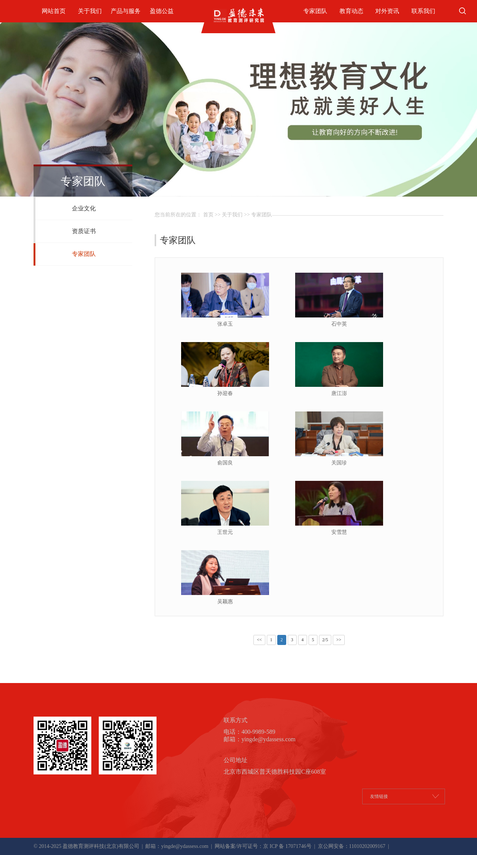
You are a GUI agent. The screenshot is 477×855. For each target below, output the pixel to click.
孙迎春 (225, 393)
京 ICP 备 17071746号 (287, 846)
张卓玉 (225, 324)
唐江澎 (339, 393)
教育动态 (351, 11)
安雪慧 (339, 532)
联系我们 (423, 11)
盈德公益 (162, 11)
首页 (208, 214)
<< (259, 639)
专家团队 (315, 11)
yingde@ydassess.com (184, 846)
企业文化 (84, 208)
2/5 (325, 639)
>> (338, 639)
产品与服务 (125, 11)
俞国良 (225, 463)
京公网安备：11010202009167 (350, 846)
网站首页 (54, 11)
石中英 (339, 324)
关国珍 (339, 463)
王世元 (225, 532)
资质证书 (84, 231)
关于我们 (90, 11)
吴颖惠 (225, 601)
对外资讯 (387, 11)
